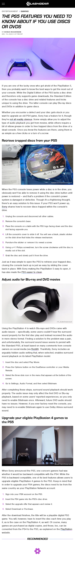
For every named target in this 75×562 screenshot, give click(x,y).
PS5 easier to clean (31, 272)
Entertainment (10, 11)
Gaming (24, 11)
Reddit (34, 349)
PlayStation (66, 529)
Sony (4, 206)
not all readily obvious (21, 119)
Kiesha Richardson (12, 32)
